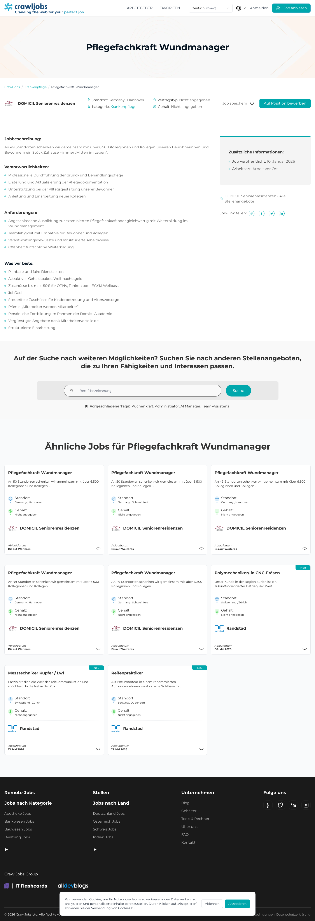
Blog (185, 803)
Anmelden (259, 8)
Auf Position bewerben (285, 103)
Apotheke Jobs (17, 813)
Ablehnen (212, 904)
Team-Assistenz (215, 406)
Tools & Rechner (195, 819)
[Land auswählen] (241, 8)
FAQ (185, 834)
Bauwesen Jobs (18, 829)
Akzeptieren (237, 904)
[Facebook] (268, 805)
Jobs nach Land (111, 803)
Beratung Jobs (17, 837)
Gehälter (188, 811)
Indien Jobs (103, 837)
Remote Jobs (19, 792)
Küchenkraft (142, 406)
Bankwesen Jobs (19, 821)
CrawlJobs (12, 87)
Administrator (167, 406)
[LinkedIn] (293, 805)
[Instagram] (306, 805)
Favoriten (170, 8)
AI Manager (190, 406)
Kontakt (188, 842)
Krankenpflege (35, 87)
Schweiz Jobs (104, 829)
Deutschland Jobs (109, 813)
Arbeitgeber (140, 8)
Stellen (101, 792)
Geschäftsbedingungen (257, 914)
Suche (238, 390)
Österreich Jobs (106, 821)
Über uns (189, 827)
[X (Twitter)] (280, 805)
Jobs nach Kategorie (28, 803)
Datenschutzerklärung (293, 914)
